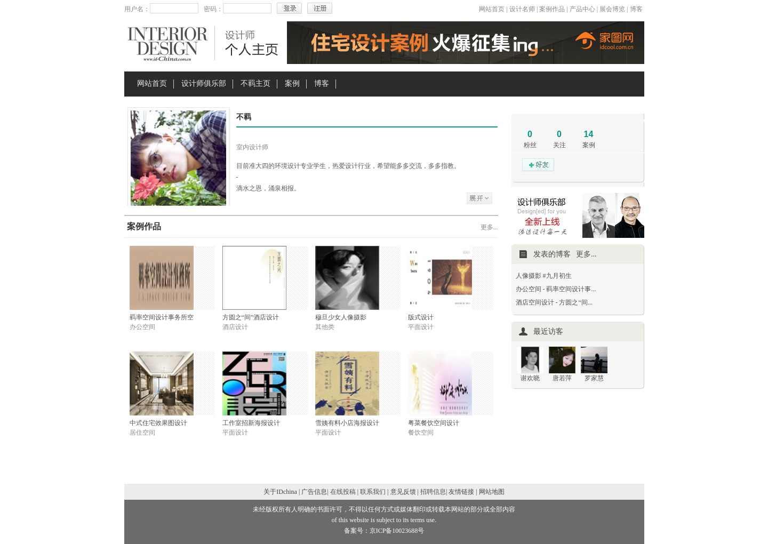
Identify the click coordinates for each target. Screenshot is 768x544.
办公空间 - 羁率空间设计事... (556, 289)
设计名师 (522, 9)
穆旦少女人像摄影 (340, 317)
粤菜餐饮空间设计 (433, 423)
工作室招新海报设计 (251, 423)
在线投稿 (343, 491)
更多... (489, 227)
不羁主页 (255, 83)
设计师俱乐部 (203, 83)
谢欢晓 (530, 378)
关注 (559, 145)
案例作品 (552, 9)
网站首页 (492, 9)
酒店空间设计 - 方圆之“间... (554, 302)
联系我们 (373, 491)
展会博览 (612, 9)
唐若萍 (562, 378)
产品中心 (582, 9)
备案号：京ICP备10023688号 (384, 530)
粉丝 (530, 145)
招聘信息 (433, 491)
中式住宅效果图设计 (158, 423)
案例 (292, 83)
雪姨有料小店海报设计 (347, 423)
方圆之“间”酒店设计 (250, 317)
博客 (636, 9)
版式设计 (421, 317)
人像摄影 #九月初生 (544, 275)
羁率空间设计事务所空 (162, 317)
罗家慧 (594, 378)
